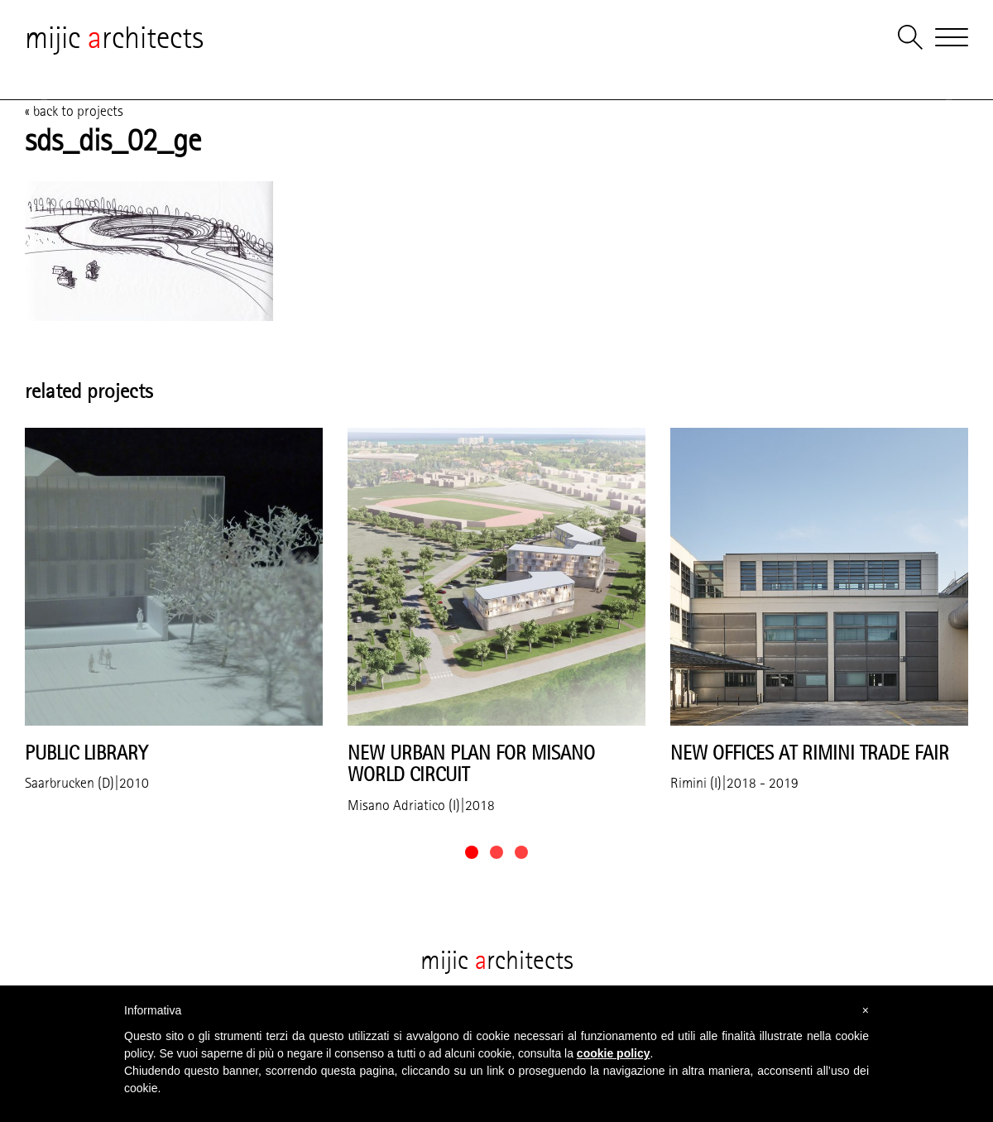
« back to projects (74, 111)
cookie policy (613, 1053)
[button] (471, 852)
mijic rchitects (114, 37)
